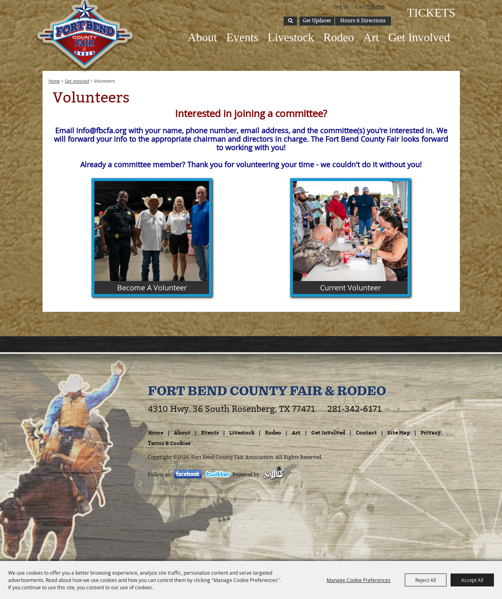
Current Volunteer (350, 287)
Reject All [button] (425, 580)
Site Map (398, 432)
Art (371, 37)
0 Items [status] (376, 7)
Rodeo (338, 37)
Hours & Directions (363, 20)
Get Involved (419, 37)
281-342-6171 (354, 409)
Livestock (291, 37)
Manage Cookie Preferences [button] (359, 580)
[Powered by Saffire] (273, 474)
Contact (366, 432)
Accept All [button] (472, 580)
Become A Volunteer (152, 287)
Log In (341, 7)
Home (54, 81)
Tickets (430, 12)
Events (242, 37)
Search (290, 21)
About (202, 37)
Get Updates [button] (317, 20)
